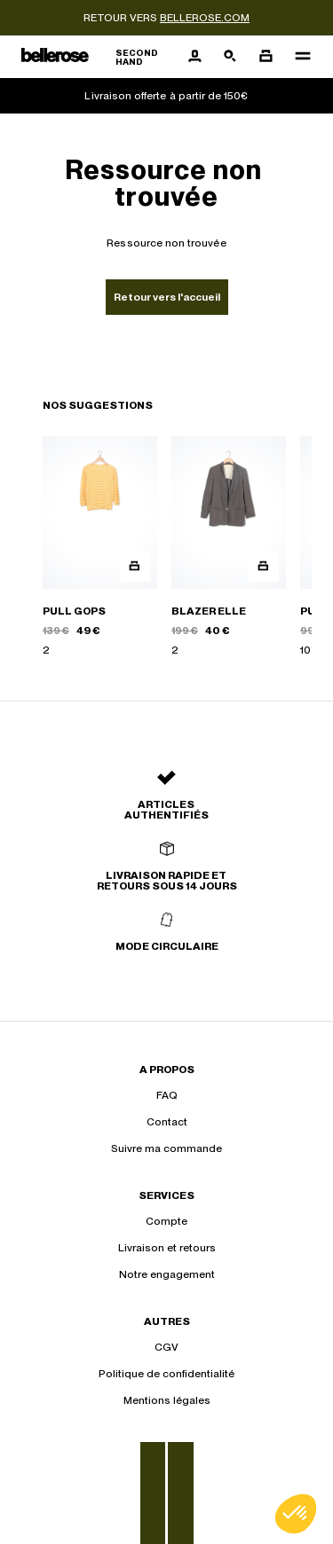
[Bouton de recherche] (230, 56)
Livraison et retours (167, 1248)
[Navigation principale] (297, 56)
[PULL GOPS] (100, 547)
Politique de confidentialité (166, 1374)
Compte (166, 1221)
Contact (167, 1122)
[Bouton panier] (265, 56)
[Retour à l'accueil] (99, 57)
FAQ (167, 1095)
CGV (166, 1347)
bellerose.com (205, 18)
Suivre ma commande (166, 1148)
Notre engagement (167, 1274)
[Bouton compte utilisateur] (194, 56)
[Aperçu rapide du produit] (134, 566)
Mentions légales (166, 1400)
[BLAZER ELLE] (228, 547)
